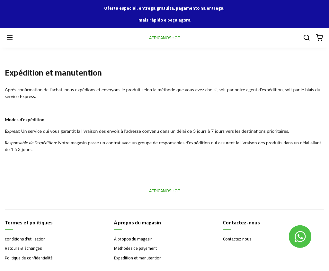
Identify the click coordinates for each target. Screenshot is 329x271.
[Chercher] (306, 38)
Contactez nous (237, 239)
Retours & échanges (23, 248)
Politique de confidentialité (29, 258)
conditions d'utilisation (25, 239)
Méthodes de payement (135, 248)
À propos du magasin (133, 239)
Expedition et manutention (138, 258)
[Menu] (9, 38)
